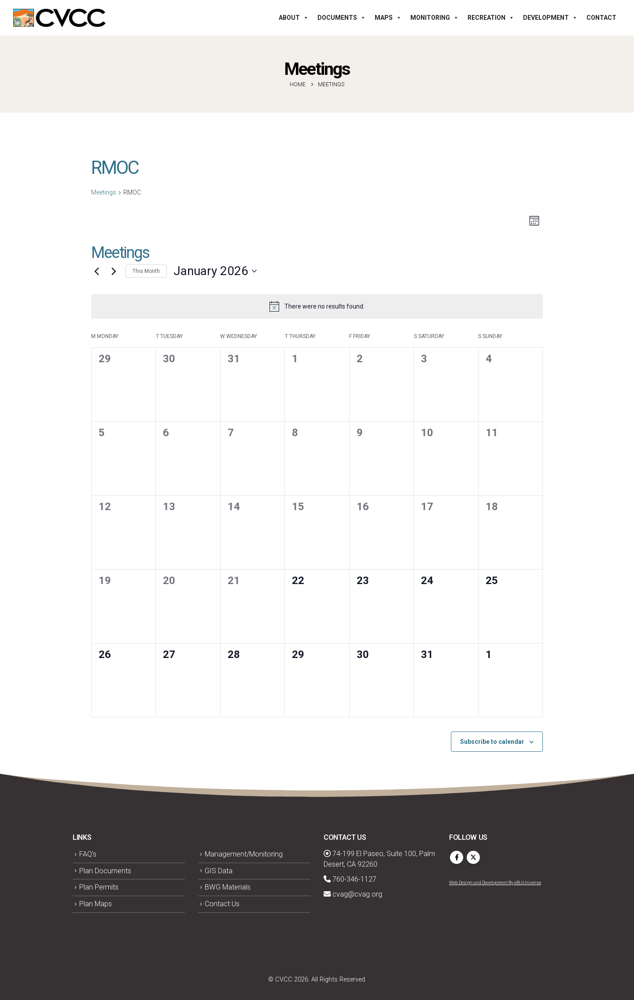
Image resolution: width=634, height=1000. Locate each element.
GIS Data (218, 871)
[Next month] (113, 271)
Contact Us (222, 904)
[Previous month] (96, 271)
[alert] (317, 306)
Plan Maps (95, 904)
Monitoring (434, 17)
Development (550, 17)
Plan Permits (98, 887)
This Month (146, 271)
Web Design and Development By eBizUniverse (495, 882)
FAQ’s (87, 854)
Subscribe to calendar (492, 741)
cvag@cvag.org (353, 894)
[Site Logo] (59, 18)
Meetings (103, 192)
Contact (601, 17)
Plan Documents (105, 871)
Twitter (473, 857)
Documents (341, 17)
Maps (388, 17)
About (294, 17)
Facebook (456, 857)
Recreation (491, 17)
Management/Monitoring (244, 854)
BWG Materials (228, 887)
